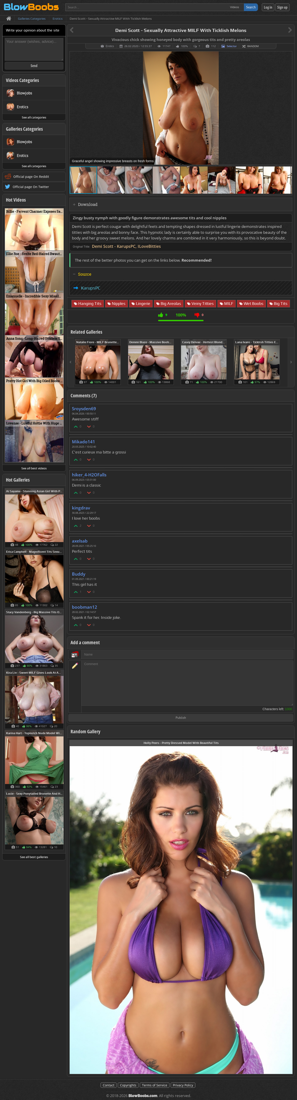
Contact (108, 1085)
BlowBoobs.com (142, 1096)
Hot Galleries (18, 480)
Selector (232, 46)
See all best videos (34, 468)
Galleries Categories (24, 129)
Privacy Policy (183, 1085)
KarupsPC (90, 288)
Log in (268, 7)
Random (253, 46)
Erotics (110, 46)
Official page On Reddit (31, 176)
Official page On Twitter (31, 187)
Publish (181, 718)
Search (251, 7)
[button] (288, 55)
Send (34, 65)
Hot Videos (16, 200)
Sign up (282, 7)
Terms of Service (154, 1085)
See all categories (34, 117)
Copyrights (128, 1085)
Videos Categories (22, 80)
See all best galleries (34, 857)
